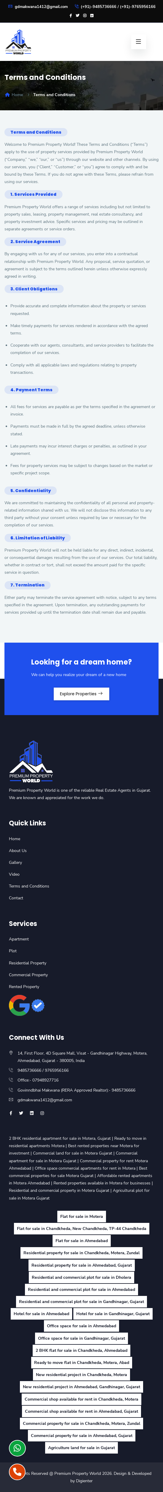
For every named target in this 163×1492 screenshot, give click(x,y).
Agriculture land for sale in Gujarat (81, 1448)
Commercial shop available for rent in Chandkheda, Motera (81, 1399)
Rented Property (24, 987)
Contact (16, 898)
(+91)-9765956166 (138, 6)
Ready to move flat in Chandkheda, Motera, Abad (81, 1362)
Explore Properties (81, 694)
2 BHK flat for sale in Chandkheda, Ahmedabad (81, 1350)
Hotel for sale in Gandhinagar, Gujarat (113, 1314)
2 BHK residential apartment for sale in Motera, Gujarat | (61, 1138)
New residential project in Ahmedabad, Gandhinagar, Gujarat (81, 1387)
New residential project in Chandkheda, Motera (81, 1375)
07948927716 (45, 1080)
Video (14, 874)
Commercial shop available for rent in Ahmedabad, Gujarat (81, 1411)
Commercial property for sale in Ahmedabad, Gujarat (81, 1435)
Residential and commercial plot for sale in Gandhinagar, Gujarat (81, 1302)
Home (13, 95)
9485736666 (29, 1070)
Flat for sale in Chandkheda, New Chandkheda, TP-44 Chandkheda (81, 1228)
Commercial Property (28, 975)
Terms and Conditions (29, 886)
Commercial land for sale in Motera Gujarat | (74, 1153)
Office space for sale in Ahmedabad (81, 1326)
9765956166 (57, 1070)
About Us (18, 851)
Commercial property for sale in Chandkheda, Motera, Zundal (81, 1423)
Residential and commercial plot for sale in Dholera (81, 1277)
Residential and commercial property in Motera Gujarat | (61, 1190)
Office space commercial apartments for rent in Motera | (87, 1168)
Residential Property (27, 963)
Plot (13, 951)
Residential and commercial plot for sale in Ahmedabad (81, 1289)
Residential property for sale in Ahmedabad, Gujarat (81, 1265)
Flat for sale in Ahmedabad (82, 1241)
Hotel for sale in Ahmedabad (41, 1314)
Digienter (84, 1481)
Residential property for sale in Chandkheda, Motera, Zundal (81, 1253)
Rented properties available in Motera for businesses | (103, 1183)
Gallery (15, 862)
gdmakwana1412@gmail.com (38, 6)
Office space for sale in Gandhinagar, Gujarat (81, 1338)
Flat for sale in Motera (81, 1216)
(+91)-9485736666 (98, 6)
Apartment (19, 939)
